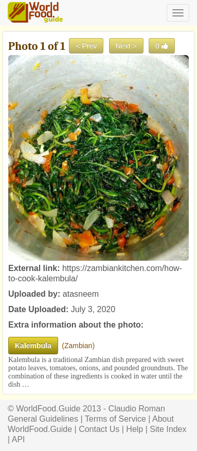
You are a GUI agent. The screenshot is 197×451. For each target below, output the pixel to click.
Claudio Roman (137, 408)
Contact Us (99, 429)
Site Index (168, 429)
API (18, 439)
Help (134, 429)
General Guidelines (43, 418)
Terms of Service (115, 418)
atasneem (81, 294)
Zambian (78, 345)
